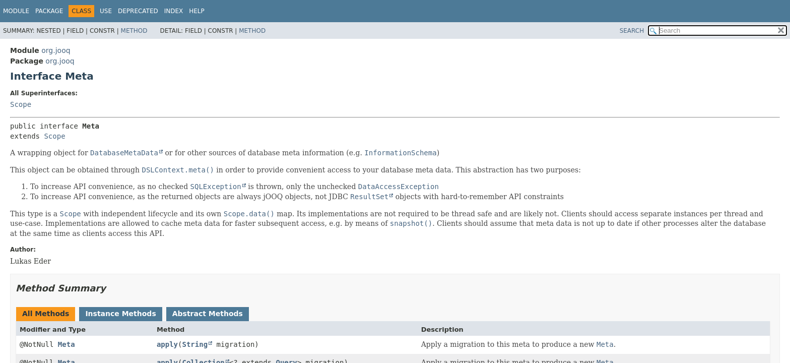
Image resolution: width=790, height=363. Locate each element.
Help (197, 11)
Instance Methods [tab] (120, 314)
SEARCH (632, 30)
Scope (20, 104)
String (195, 344)
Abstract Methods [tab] (207, 314)
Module (16, 11)
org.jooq (55, 50)
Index (173, 11)
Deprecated (138, 11)
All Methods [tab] (45, 314)
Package (49, 11)
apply (167, 344)
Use (106, 11)
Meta (66, 344)
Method (134, 30)
